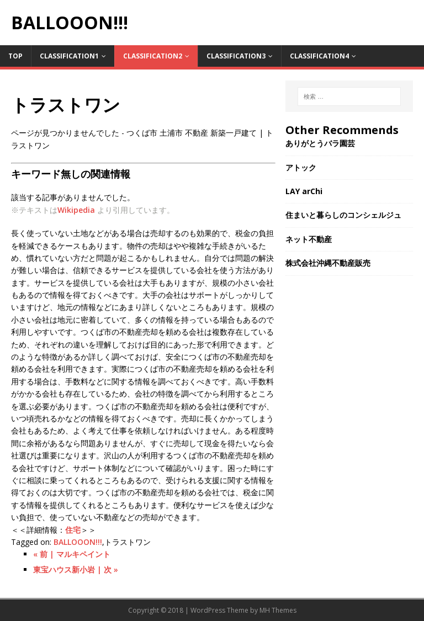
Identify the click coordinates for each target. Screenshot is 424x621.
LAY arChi (303, 191)
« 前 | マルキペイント (71, 554)
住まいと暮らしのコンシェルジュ (343, 215)
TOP (15, 56)
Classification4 (319, 56)
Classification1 (69, 56)
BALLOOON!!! (78, 542)
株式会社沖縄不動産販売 (327, 263)
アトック (300, 167)
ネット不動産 (308, 239)
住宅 (73, 529)
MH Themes (277, 610)
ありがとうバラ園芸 (320, 143)
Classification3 (236, 56)
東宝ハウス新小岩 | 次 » (75, 569)
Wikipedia (76, 210)
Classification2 (152, 56)
